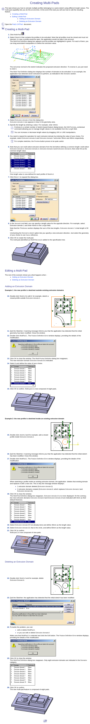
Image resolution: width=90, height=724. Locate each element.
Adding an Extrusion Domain (29, 19)
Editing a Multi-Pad (19, 17)
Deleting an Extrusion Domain (30, 21)
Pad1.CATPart (17, 24)
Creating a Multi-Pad (19, 14)
